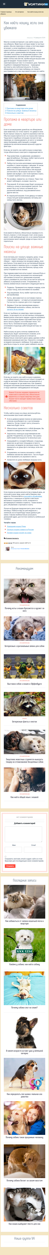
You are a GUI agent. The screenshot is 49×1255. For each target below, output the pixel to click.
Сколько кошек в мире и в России (20, 530)
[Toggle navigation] (4, 4)
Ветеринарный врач (20, 548)
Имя (14, 845)
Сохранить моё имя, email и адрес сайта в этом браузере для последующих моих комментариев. (24, 860)
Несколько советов (14, 113)
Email (33, 845)
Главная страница (6, 12)
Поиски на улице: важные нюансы (20, 111)
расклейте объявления (33, 496)
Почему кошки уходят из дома (19, 533)
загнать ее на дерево (15, 309)
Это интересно (19, 12)
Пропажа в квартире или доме (19, 108)
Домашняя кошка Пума (16, 526)
